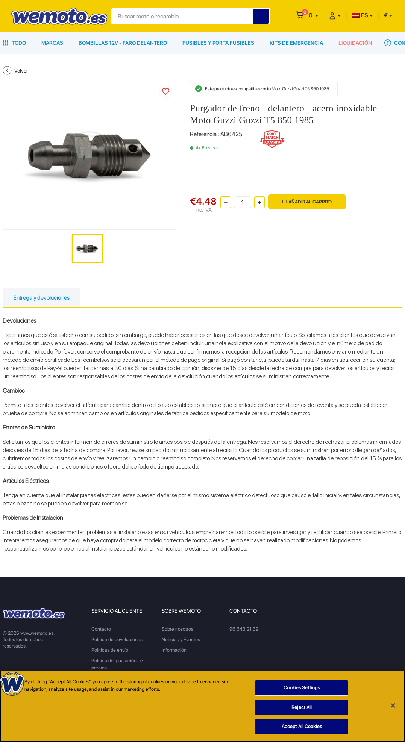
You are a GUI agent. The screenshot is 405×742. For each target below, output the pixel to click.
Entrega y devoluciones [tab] (41, 297)
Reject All (301, 707)
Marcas (52, 43)
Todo (14, 43)
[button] (313, 15)
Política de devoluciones (117, 639)
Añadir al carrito (307, 202)
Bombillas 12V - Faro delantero (123, 43)
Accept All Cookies (302, 726)
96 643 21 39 (244, 629)
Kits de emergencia (296, 43)
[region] (202, 706)
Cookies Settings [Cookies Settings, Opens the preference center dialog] (302, 687)
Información (174, 650)
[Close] (393, 705)
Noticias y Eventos (181, 639)
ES (360, 15)
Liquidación (355, 43)
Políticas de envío (109, 650)
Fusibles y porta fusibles (218, 43)
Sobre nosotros (177, 629)
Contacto (101, 629)
